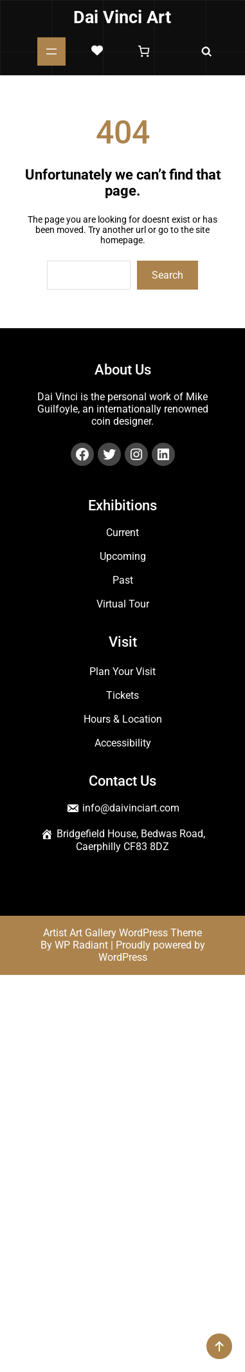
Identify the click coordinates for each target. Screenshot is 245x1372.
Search (167, 275)
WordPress (122, 957)
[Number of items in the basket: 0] (143, 51)
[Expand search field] (206, 51)
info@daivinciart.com (130, 808)
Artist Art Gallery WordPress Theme (122, 933)
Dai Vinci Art (122, 17)
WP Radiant (81, 945)
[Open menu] (51, 51)
